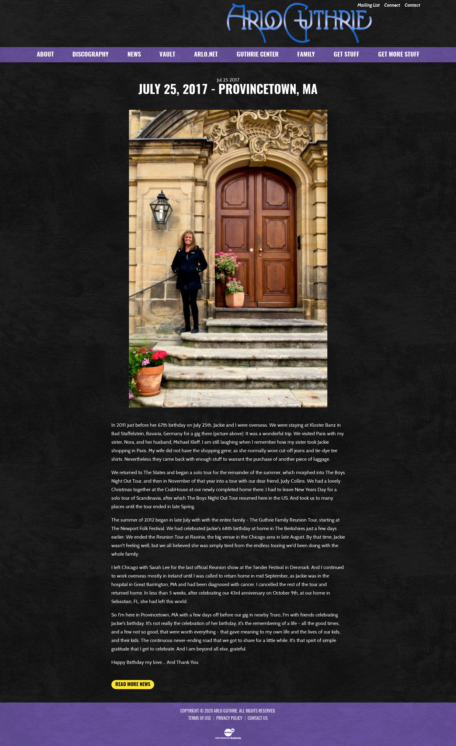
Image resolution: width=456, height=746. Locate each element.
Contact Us (258, 719)
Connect (392, 5)
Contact (412, 5)
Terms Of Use (199, 719)
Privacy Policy (229, 719)
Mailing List (368, 5)
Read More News (132, 684)
